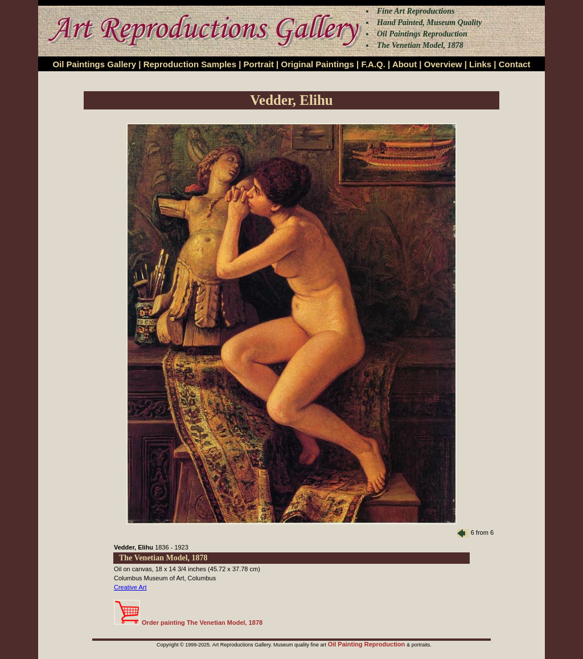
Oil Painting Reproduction (367, 644)
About (404, 64)
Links (480, 64)
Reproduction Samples (189, 64)
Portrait (259, 64)
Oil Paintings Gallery (94, 64)
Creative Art (130, 587)
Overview (443, 64)
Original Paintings (317, 64)
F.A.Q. (373, 64)
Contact (515, 64)
